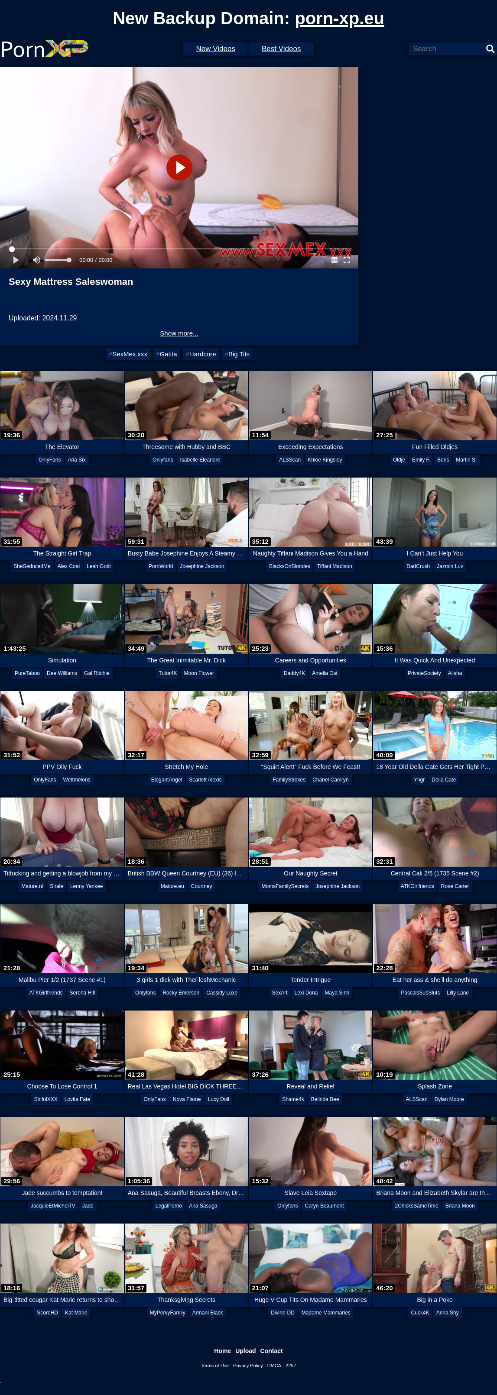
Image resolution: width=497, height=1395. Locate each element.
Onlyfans (163, 460)
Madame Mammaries (326, 1313)
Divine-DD (283, 1313)
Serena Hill (82, 993)
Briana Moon (460, 1206)
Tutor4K (168, 673)
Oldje (399, 460)
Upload (245, 1350)
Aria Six (76, 460)
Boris (443, 460)
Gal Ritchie (97, 673)
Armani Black (207, 1313)
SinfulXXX (46, 1099)
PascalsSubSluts (420, 993)
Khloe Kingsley (325, 460)
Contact (271, 1350)
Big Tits (239, 354)
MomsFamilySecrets (285, 886)
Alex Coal (69, 566)
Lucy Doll (218, 1099)
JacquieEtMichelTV (53, 1206)
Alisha (455, 673)
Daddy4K (294, 673)
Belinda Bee (325, 1099)
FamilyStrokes (289, 780)
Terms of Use (215, 1365)
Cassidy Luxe (221, 993)
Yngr (419, 780)
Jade (88, 1206)
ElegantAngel (166, 780)
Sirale (56, 886)
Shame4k (293, 1099)
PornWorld (161, 566)
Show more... (179, 333)
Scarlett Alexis (205, 780)
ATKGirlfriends (417, 886)
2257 (291, 1365)
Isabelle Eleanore (200, 460)
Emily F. (421, 460)
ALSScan (290, 460)
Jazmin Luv (450, 566)
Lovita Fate (77, 1099)
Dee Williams (62, 673)
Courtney (201, 886)
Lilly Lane (458, 993)
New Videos (215, 49)
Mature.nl (32, 886)
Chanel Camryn (330, 780)
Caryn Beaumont (324, 1206)
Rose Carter (455, 886)
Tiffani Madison (334, 566)
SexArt (279, 993)
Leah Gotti (98, 566)
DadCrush (418, 566)
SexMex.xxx (129, 354)
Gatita (168, 354)
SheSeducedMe (31, 566)
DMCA (274, 1365)
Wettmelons (76, 780)
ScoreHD (47, 1313)
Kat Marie (76, 1313)
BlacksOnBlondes (289, 566)
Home (222, 1350)
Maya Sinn (337, 993)
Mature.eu (172, 886)
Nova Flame (187, 1099)
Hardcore (202, 354)
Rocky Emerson (180, 993)
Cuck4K (420, 1313)
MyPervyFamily (167, 1313)
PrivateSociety (424, 673)
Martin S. (466, 460)
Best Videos (281, 49)
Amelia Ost (325, 673)
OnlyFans (50, 460)
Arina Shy (447, 1313)
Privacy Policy (248, 1365)
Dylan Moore (449, 1099)
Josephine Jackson (202, 566)
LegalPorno (169, 1206)
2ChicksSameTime (416, 1206)
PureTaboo (27, 673)
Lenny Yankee (86, 886)
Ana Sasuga (203, 1206)
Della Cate (444, 780)
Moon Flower (199, 673)
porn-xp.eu (339, 18)
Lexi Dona (306, 993)
